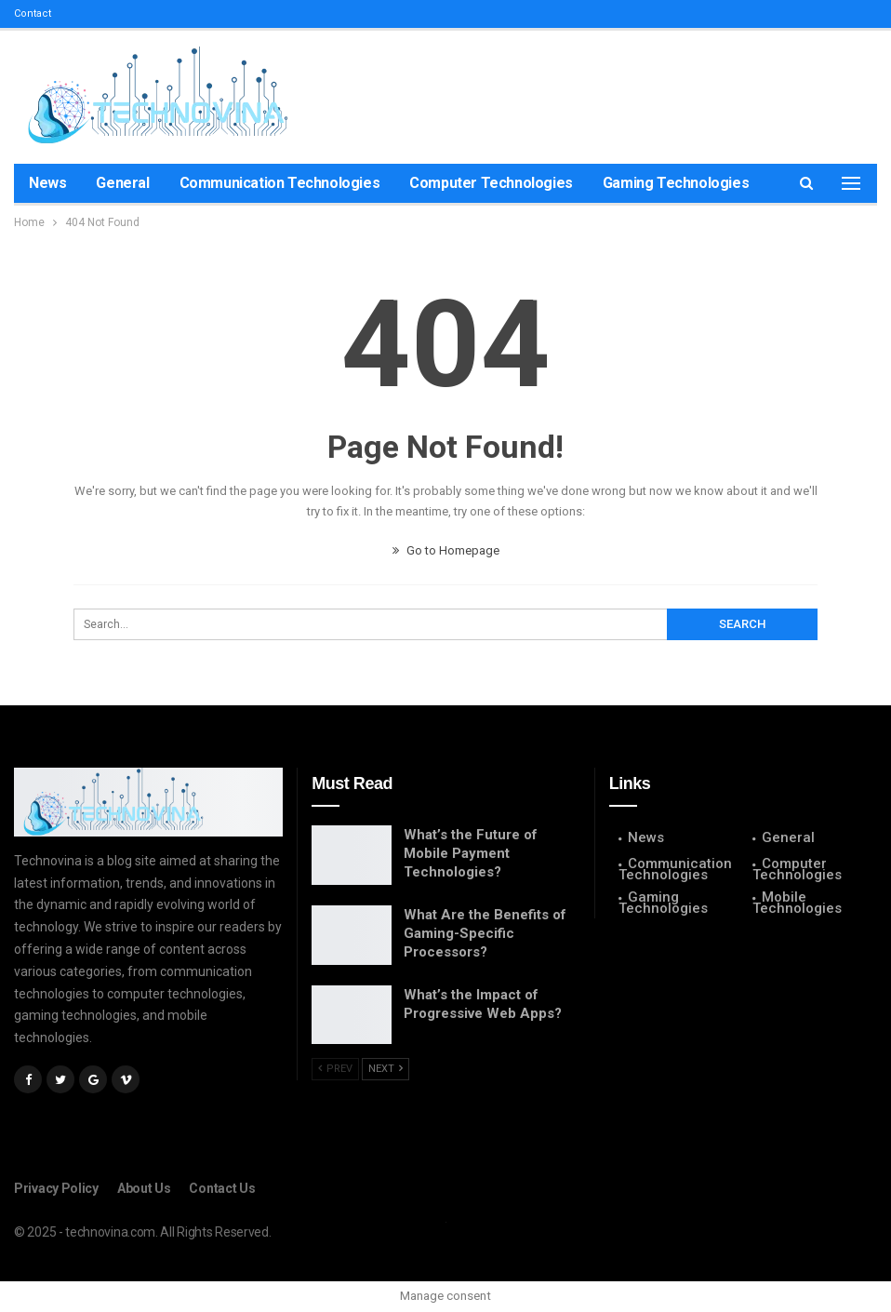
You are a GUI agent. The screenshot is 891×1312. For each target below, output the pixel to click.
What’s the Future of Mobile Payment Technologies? (471, 853)
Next (385, 1069)
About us (144, 1188)
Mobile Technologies (797, 903)
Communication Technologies (280, 183)
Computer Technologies (491, 183)
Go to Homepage (445, 550)
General (122, 183)
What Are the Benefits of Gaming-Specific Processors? (485, 933)
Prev (335, 1069)
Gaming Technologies (676, 183)
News (47, 183)
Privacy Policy (56, 1188)
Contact (32, 13)
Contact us (222, 1188)
